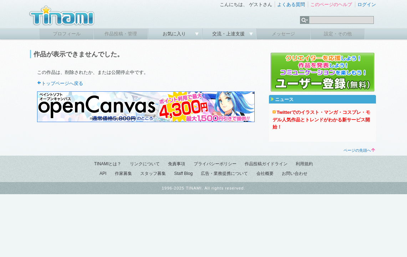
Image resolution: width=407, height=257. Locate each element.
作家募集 (123, 173)
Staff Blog (183, 173)
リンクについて (145, 163)
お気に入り (175, 33)
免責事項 (176, 163)
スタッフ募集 (153, 173)
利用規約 (304, 163)
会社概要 (265, 173)
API (103, 173)
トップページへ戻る (62, 83)
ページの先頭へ (359, 150)
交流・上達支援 (229, 33)
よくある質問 (291, 4)
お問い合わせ (294, 173)
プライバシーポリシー (215, 163)
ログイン (366, 4)
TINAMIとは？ (108, 163)
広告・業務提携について (224, 173)
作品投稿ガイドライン (266, 163)
